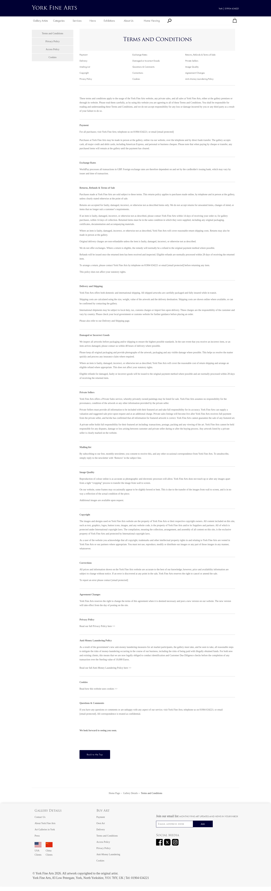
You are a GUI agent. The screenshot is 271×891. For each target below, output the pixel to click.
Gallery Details (48, 810)
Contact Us (40, 817)
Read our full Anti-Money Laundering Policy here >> (105, 668)
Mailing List (85, 66)
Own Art (100, 823)
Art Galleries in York (45, 829)
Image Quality (192, 66)
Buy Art (103, 810)
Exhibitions (109, 20)
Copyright (84, 72)
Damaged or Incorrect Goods (146, 60)
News (93, 20)
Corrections (137, 72)
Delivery (83, 60)
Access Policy (52, 49)
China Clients (49, 850)
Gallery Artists (40, 20)
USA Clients (38, 850)
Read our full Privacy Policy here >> (97, 626)
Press (37, 835)
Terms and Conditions (52, 33)
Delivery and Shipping (113, 321)
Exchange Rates (139, 54)
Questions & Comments (143, 66)
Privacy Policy (52, 41)
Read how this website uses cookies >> (99, 688)
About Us (128, 20)
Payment (83, 54)
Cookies (53, 57)
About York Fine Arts (45, 823)
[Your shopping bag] (234, 20)
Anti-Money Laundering (108, 854)
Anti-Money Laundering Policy (199, 78)
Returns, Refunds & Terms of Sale (200, 54)
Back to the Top (95, 754)
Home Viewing (152, 20)
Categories (59, 20)
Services (77, 20)
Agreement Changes (195, 72)
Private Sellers (191, 60)
